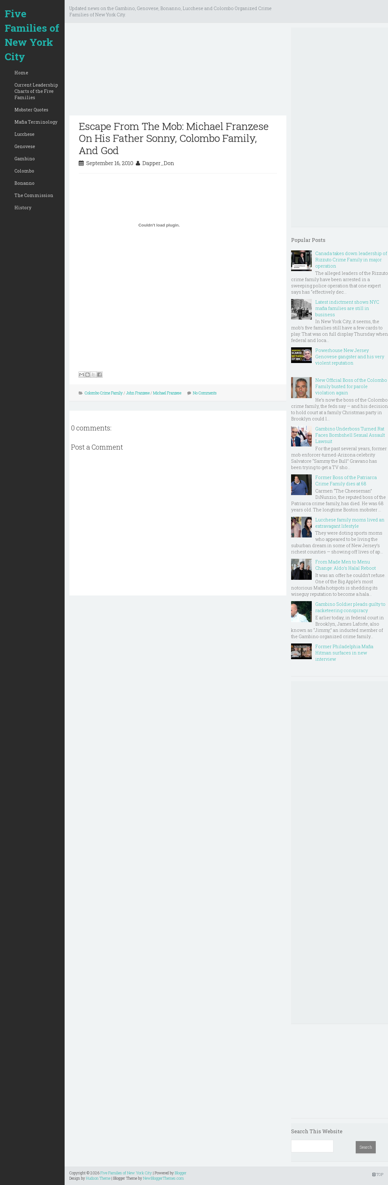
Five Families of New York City (32, 35)
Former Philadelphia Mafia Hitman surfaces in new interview (344, 652)
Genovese (24, 146)
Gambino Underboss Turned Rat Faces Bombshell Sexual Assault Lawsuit (350, 435)
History (22, 208)
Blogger (181, 1172)
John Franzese (138, 392)
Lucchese (24, 134)
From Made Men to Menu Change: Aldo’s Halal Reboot (345, 565)
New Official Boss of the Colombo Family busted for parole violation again (351, 386)
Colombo (24, 171)
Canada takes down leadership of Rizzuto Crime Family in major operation (351, 259)
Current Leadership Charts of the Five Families (36, 91)
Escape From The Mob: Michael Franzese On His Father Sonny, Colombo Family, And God (174, 138)
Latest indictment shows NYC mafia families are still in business (347, 308)
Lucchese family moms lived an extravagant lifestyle (350, 523)
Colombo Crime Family (104, 392)
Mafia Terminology (35, 122)
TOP (377, 1174)
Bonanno (24, 183)
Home (21, 73)
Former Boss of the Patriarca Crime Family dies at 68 (346, 480)
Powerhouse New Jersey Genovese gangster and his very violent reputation (349, 356)
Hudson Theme (98, 1178)
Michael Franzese (167, 392)
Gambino (24, 159)
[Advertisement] (177, 71)
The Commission (33, 195)
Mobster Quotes (31, 110)
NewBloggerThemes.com (163, 1178)
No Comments (205, 392)
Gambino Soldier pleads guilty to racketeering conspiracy (350, 607)
